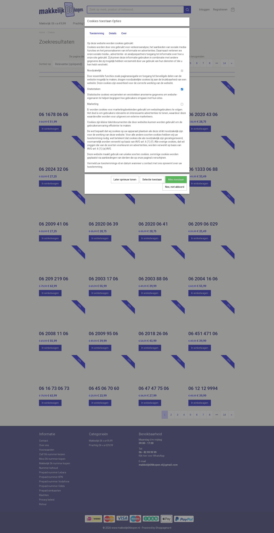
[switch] (182, 71)
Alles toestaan (176, 179)
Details (112, 33)
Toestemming (96, 33)
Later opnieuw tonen (125, 179)
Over (124, 33)
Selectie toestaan (152, 179)
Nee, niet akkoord (174, 186)
